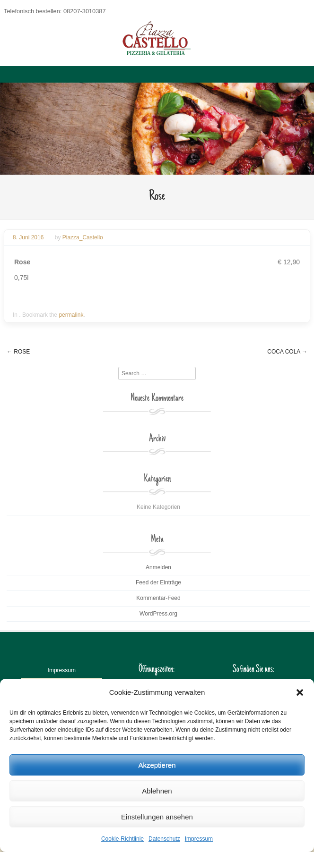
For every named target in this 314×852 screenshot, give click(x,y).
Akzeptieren (156, 765)
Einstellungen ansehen (157, 817)
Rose (18, 351)
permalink (71, 315)
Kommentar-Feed (158, 598)
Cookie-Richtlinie (122, 838)
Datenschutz (164, 838)
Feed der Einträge (158, 582)
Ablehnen (157, 791)
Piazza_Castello (82, 237)
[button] (300, 692)
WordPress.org (158, 613)
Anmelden (158, 567)
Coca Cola (287, 351)
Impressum (199, 838)
